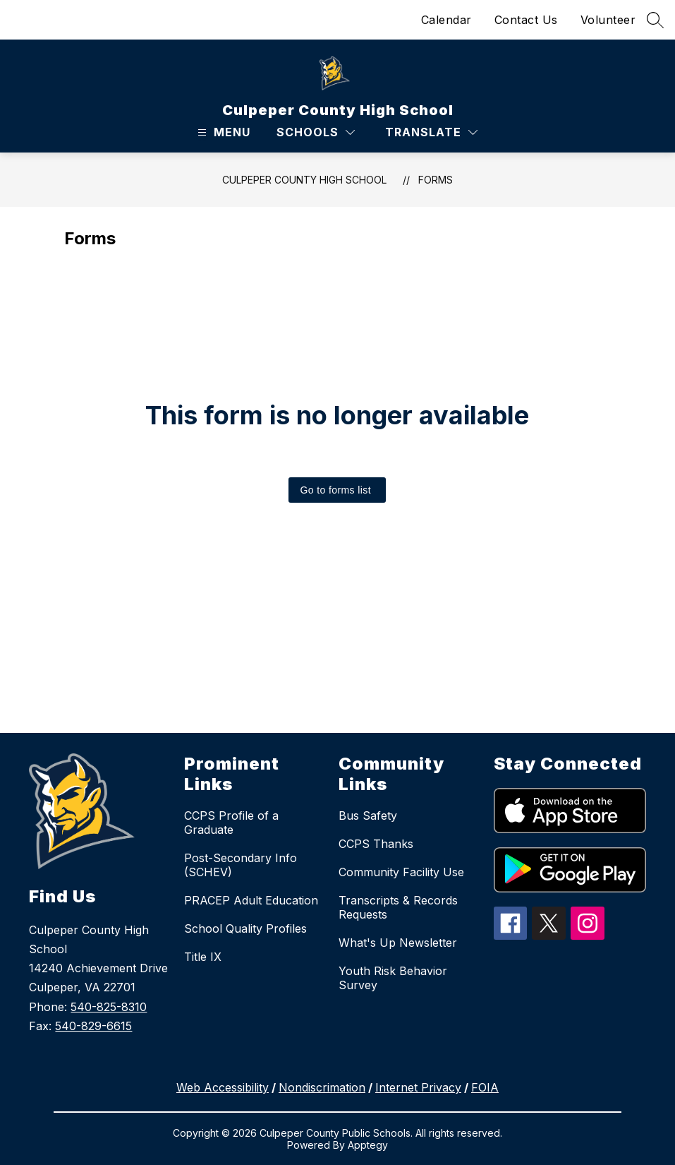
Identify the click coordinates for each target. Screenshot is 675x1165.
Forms (435, 180)
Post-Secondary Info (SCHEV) (240, 865)
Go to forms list (335, 490)
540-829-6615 (93, 1026)
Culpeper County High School (304, 180)
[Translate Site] (431, 132)
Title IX (202, 957)
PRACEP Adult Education (251, 900)
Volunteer (608, 20)
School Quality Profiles (245, 928)
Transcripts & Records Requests (398, 907)
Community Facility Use (401, 872)
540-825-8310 (109, 1007)
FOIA (485, 1087)
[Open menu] (222, 132)
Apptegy (368, 1145)
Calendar (446, 20)
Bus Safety (368, 815)
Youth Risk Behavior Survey (393, 978)
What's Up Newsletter (398, 943)
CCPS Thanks (376, 844)
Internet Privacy (418, 1087)
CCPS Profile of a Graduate (231, 822)
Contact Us (526, 20)
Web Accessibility (222, 1087)
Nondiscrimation (322, 1087)
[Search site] (655, 19)
